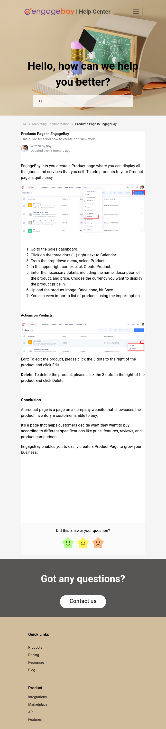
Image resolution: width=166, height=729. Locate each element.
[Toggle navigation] (136, 12)
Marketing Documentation (51, 124)
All (25, 124)
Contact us (83, 601)
